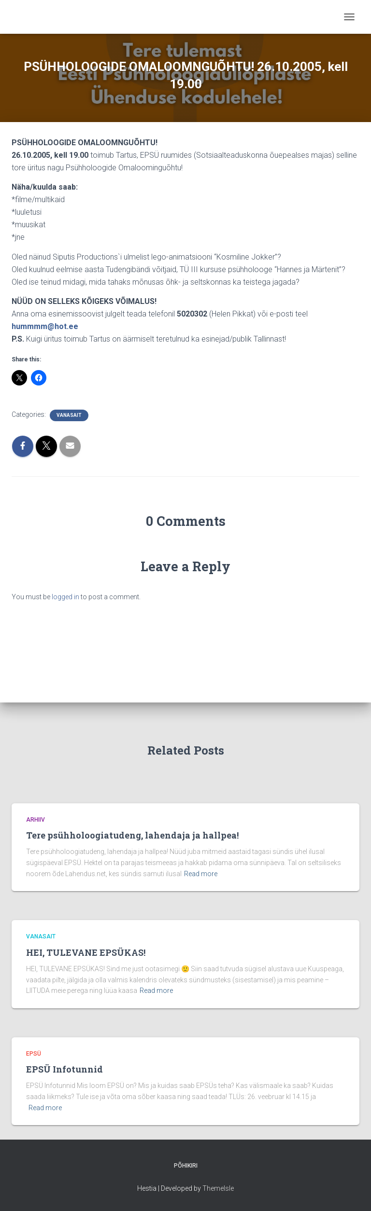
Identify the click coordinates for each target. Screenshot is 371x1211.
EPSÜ (33, 1053)
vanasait (69, 415)
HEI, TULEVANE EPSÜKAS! (85, 952)
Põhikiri (186, 1165)
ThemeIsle (218, 1188)
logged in (65, 597)
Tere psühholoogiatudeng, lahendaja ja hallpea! (132, 835)
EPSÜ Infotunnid (64, 1069)
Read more (200, 874)
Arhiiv (35, 819)
